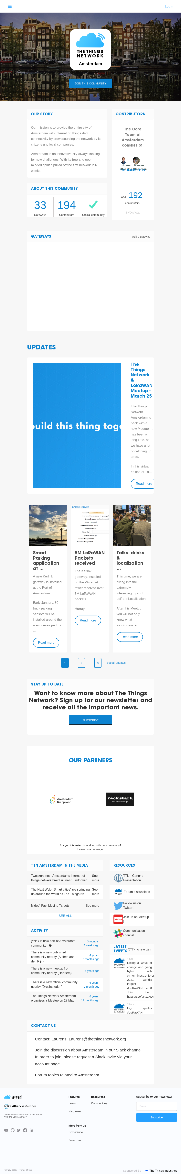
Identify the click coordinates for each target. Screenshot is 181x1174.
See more (95, 878)
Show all (133, 212)
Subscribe (90, 720)
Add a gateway (141, 236)
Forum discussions (137, 892)
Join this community (90, 83)
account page (47, 1064)
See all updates (116, 662)
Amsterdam (88, 1075)
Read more (144, 484)
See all (65, 916)
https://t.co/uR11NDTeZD (143, 996)
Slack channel (129, 1050)
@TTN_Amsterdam (139, 949)
